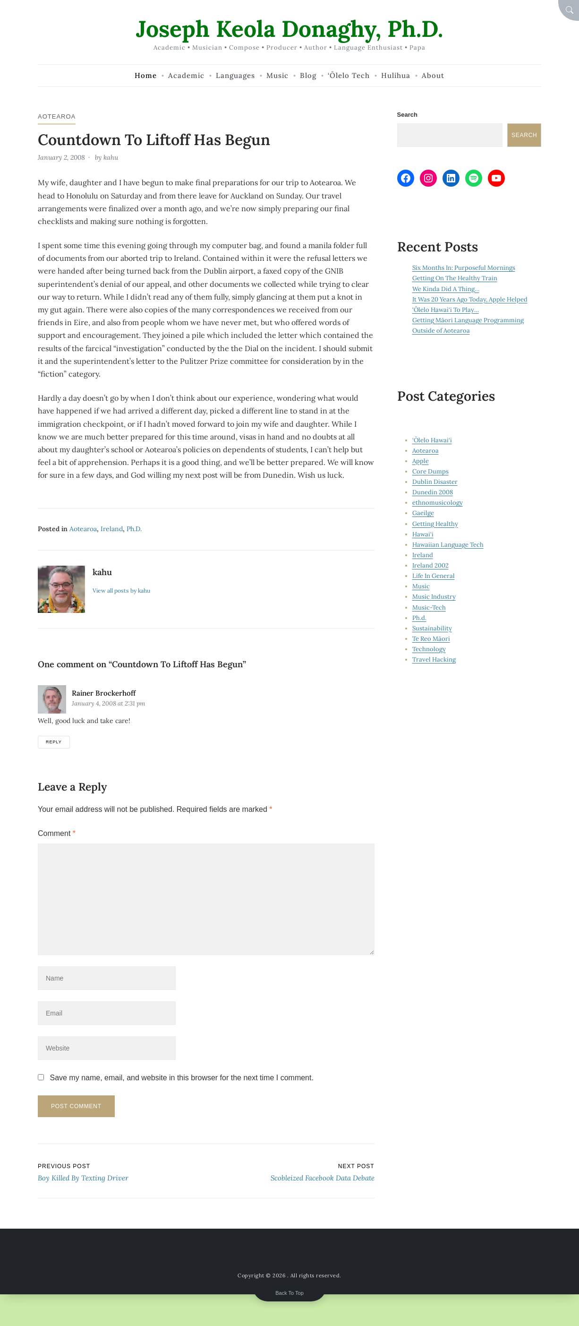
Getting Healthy (435, 524)
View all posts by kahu (121, 590)
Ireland (112, 529)
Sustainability (432, 628)
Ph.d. (134, 529)
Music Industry (434, 597)
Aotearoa (57, 116)
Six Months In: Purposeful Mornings (463, 268)
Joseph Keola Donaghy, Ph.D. (289, 28)
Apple (420, 461)
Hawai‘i (423, 534)
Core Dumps (430, 471)
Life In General (433, 576)
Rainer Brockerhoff (104, 693)
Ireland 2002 (430, 565)
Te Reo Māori (431, 639)
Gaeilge (423, 513)
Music (421, 586)
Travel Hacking (434, 659)
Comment (57, 833)
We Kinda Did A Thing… (445, 289)
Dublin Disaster (435, 482)
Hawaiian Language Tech (448, 545)
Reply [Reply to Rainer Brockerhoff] (54, 742)
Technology (429, 649)
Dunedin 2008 (432, 492)
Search (407, 114)
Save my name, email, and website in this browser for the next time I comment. (181, 1078)
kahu (110, 157)
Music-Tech (429, 607)
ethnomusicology (437, 503)
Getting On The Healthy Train (454, 278)
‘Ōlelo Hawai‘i (432, 440)
